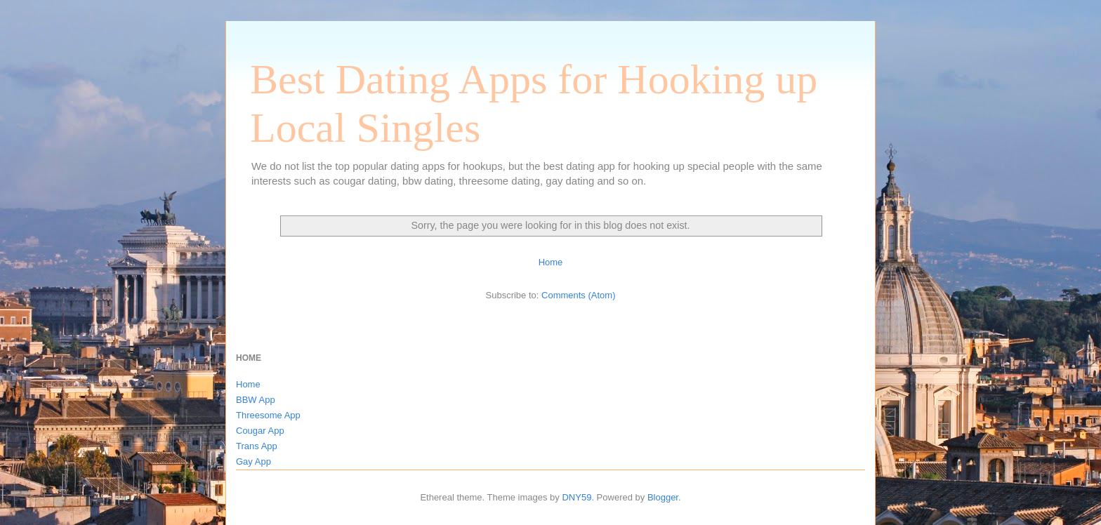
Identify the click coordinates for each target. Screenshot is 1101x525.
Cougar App (260, 430)
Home (551, 262)
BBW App (255, 399)
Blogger (662, 497)
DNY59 (576, 497)
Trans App (256, 446)
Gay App (253, 461)
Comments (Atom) (578, 295)
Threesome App (268, 415)
